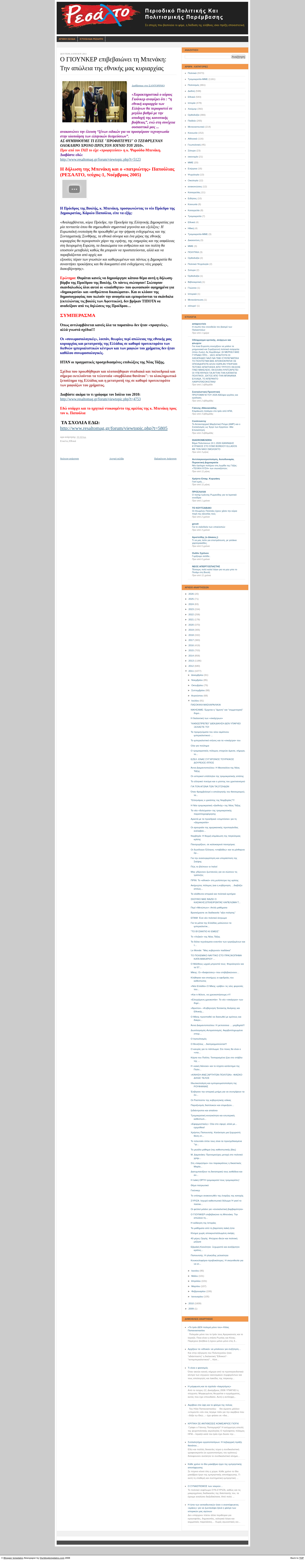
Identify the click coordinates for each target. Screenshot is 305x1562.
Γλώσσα (192, 287)
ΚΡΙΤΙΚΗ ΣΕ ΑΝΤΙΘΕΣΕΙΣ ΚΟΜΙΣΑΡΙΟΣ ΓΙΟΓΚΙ (213, 1423)
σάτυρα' (192, 305)
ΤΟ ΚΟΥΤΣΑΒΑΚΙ (201, 507)
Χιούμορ (192, 108)
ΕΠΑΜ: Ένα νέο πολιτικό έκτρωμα (209, 917)
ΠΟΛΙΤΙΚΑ (193, 252)
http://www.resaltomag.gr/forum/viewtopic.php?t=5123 (100, 159)
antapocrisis (199, 323)
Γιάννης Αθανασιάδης (204, 408)
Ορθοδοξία (193, 114)
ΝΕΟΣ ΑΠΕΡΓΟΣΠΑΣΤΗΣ (206, 566)
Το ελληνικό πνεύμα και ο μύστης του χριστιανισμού (218, 781)
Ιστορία (191, 103)
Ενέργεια (192, 168)
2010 (191, 1303)
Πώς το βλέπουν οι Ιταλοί (204, 866)
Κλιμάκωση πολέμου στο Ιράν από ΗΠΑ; (212, 411)
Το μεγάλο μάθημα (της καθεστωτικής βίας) (213, 1149)
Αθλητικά (192, 138)
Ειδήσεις (192, 198)
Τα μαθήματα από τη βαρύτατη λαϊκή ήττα (213, 1228)
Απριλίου (196, 1281)
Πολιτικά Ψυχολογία (198, 264)
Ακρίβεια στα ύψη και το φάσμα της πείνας (210, 1405)
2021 (191, 619)
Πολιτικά (192, 73)
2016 (191, 645)
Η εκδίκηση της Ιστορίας (203, 1222)
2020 (191, 624)
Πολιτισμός (193, 85)
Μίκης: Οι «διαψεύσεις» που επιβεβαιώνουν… (215, 972)
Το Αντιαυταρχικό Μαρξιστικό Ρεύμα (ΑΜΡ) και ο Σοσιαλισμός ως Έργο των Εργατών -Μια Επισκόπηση (216, 427)
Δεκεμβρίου (197, 675)
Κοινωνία (192, 132)
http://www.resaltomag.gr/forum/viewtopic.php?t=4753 (100, 399)
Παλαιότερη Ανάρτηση (165, 458)
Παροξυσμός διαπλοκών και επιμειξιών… (212, 1105)
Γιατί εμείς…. (198, 481)
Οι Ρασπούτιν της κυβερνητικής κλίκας (211, 1100)
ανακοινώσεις (195, 186)
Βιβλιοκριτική (195, 282)
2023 (191, 609)
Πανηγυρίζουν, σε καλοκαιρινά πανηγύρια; (213, 844)
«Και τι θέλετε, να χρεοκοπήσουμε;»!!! (211, 994)
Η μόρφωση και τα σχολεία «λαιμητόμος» (209, 1386)
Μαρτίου (196, 1286)
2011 (191, 671)
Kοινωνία (192, 204)
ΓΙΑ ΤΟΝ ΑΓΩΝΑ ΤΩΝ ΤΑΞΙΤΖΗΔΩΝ (210, 786)
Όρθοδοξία (193, 276)
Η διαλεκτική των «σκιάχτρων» (207, 718)
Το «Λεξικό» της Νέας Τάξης (205, 936)
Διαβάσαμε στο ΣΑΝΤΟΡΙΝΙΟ (148, 85)
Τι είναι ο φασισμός (198, 1367)
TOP (301, 1558)
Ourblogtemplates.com (52, 1558)
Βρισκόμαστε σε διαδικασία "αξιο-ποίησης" (213, 912)
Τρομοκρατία (195, 216)
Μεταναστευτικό (196, 126)
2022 (191, 614)
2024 (191, 604)
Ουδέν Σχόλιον (200, 553)
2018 (191, 635)
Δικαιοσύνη (194, 240)
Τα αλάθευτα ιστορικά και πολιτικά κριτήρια (213, 893)
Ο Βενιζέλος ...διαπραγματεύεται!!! (209, 1044)
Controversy (199, 421)
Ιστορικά (192, 293)
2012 (191, 666)
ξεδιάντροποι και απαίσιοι (204, 1110)
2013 (191, 660)
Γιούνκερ (195, 1190)
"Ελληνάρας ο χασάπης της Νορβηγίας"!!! (213, 800)
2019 (191, 629)
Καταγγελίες (194, 192)
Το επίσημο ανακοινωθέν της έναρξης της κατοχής (217, 1195)
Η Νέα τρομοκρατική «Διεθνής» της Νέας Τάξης (216, 805)
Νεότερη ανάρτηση (69, 458)
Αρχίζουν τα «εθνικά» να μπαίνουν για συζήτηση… (214, 1349)
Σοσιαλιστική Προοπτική (206, 391)
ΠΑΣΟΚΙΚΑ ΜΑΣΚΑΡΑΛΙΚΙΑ (206, 704)
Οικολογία (193, 180)
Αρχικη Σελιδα (67, 39)
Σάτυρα (192, 150)
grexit (195, 523)
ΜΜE (190, 246)
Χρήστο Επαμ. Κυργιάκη (206, 478)
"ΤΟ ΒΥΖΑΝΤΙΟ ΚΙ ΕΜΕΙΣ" (205, 931)
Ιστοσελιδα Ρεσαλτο (91, 39)
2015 (191, 650)
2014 (191, 655)
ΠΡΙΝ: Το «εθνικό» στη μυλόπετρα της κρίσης (215, 880)
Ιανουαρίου (197, 1296)
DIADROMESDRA (202, 440)
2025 (191, 599)
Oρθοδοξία (193, 258)
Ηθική (191, 228)
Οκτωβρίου (197, 685)
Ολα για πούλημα (200, 745)
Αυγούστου (197, 695)
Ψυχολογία (193, 174)
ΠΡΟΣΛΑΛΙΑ (199, 491)
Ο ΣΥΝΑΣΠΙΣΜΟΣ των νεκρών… (205, 1486)
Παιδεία (192, 120)
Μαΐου (194, 1276)
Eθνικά (191, 222)
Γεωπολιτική (194, 144)
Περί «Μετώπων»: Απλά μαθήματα (209, 907)
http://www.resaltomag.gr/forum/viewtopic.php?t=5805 (114, 428)
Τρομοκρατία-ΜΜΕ (198, 79)
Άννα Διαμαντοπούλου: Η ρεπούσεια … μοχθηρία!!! (218, 1025)
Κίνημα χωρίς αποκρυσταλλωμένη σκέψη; (213, 1233)
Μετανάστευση (195, 299)
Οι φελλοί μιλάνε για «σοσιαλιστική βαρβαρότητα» (217, 1209)
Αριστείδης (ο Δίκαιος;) (205, 537)
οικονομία (193, 156)
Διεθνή (191, 91)
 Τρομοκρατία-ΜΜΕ (198, 234)
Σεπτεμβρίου (198, 690)
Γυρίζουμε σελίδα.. (201, 556)
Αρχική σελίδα (116, 458)
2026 (191, 593)
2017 (191, 640)
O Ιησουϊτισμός (199, 1038)
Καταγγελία (194, 210)
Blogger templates (13, 1558)
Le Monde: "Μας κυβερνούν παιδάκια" (211, 950)
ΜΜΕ (190, 162)
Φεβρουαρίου (198, 1291)
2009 (191, 1308)
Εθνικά (191, 96)
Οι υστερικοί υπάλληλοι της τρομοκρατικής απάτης (217, 776)
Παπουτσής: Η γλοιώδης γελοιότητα (209, 1255)
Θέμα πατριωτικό (200, 1185)
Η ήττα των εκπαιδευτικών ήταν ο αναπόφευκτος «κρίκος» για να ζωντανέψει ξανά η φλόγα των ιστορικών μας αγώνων (213, 1508)
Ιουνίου (195, 1270)
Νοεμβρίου (197, 680)
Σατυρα (192, 270)
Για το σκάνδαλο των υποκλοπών (208, 527)
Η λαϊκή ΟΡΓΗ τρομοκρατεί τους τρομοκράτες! (215, 1180)
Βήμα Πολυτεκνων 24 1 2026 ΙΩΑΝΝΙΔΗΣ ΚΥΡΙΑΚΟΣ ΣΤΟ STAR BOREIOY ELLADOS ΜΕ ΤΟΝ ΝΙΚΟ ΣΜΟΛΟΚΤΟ (214, 446)
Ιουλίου (195, 700)
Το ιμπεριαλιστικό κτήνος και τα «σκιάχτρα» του (216, 740)
